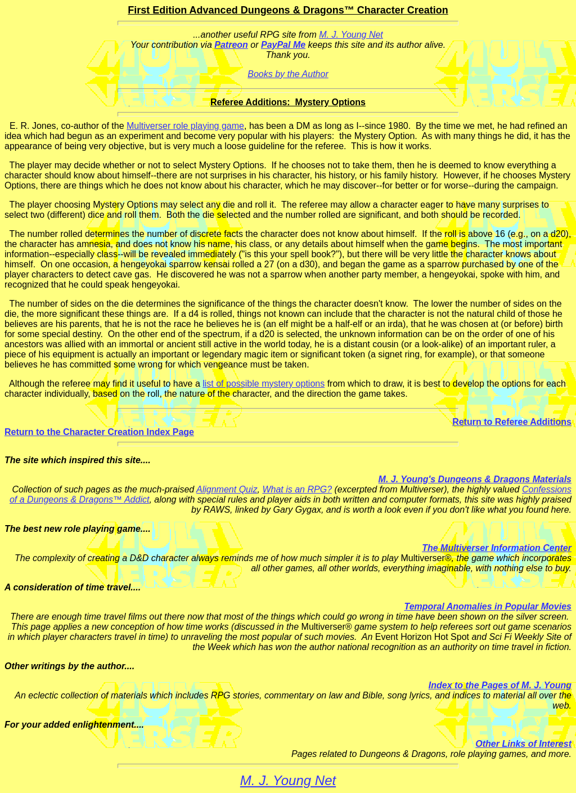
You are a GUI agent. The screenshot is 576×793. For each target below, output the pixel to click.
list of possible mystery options (263, 383)
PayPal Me (283, 45)
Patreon (231, 45)
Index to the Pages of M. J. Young (500, 685)
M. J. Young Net (351, 34)
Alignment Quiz (227, 489)
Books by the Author (288, 74)
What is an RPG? (297, 489)
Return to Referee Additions (512, 422)
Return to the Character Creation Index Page (99, 432)
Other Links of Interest (523, 744)
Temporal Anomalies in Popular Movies (488, 606)
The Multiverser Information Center (497, 548)
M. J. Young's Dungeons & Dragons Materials (475, 479)
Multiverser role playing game (185, 126)
